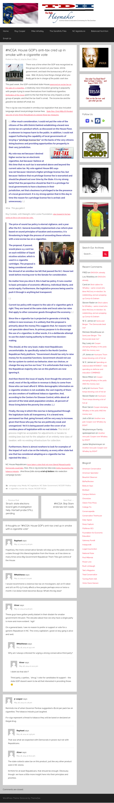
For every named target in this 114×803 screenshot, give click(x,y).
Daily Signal (87, 534)
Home (6, 31)
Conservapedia (89, 525)
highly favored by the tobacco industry (23, 471)
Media (24, 486)
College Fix (87, 521)
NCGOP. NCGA (40, 489)
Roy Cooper (19, 31)
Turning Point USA (90, 593)
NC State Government (49, 486)
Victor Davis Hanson (91, 597)
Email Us (7, 38)
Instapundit (87, 558)
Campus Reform (89, 508)
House (30, 489)
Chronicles (87, 512)
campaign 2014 (15, 486)
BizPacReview (88, 495)
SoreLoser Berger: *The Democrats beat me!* (94, 331)
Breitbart (86, 504)
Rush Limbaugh (89, 580)
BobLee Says (88, 500)
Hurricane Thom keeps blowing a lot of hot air (95, 365)
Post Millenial (88, 571)
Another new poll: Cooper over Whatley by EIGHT (94, 435)
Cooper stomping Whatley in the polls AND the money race (94, 353)
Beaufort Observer (90, 491)
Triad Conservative (90, 588)
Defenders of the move (16, 95)
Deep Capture (88, 538)
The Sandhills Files (58, 31)
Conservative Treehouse (93, 529)
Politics (68, 486)
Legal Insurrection (90, 563)
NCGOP (61, 486)
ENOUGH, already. (99, 272)
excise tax (23, 489)
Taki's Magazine (89, 584)
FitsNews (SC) (88, 542)
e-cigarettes (14, 489)
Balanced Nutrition (99, 31)
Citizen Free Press (90, 517)
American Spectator (91, 487)
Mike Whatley (37, 31)
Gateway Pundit (89, 554)
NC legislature (78, 31)
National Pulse (89, 567)
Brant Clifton (32, 59)
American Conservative (93, 482)
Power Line (87, 575)
